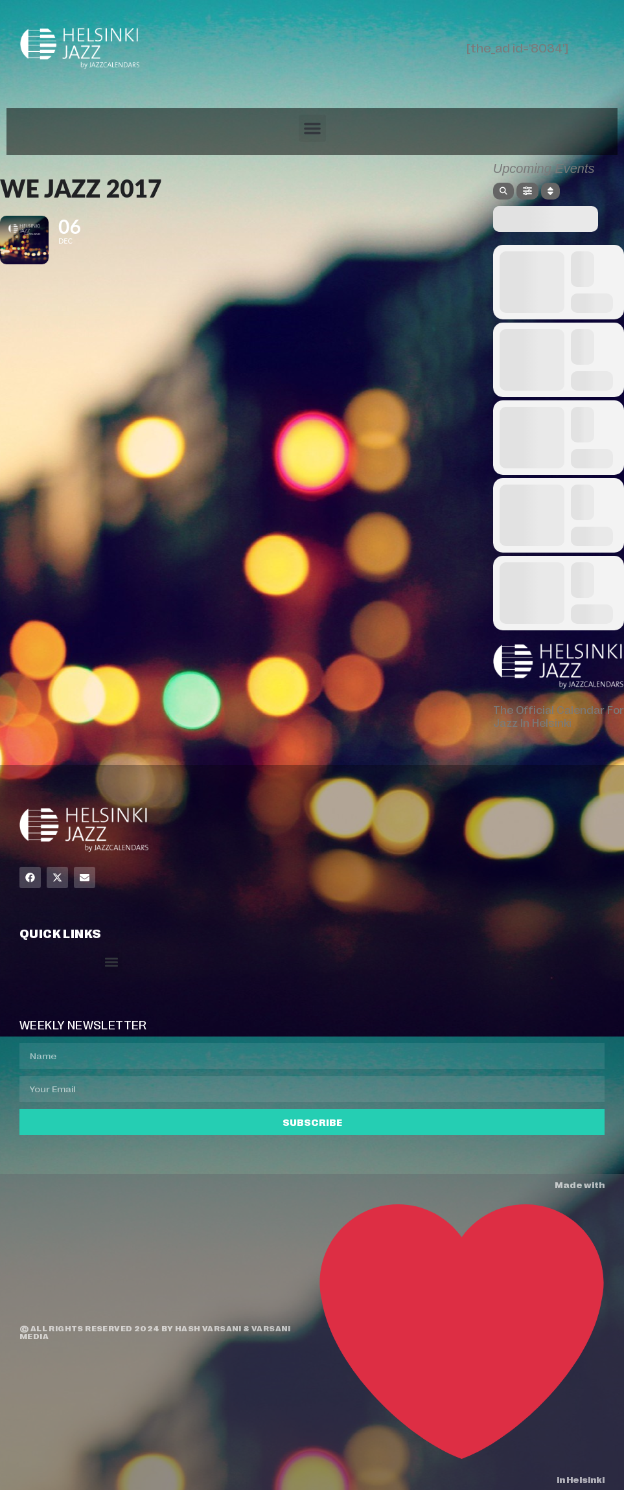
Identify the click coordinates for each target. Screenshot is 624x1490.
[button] (312, 128)
